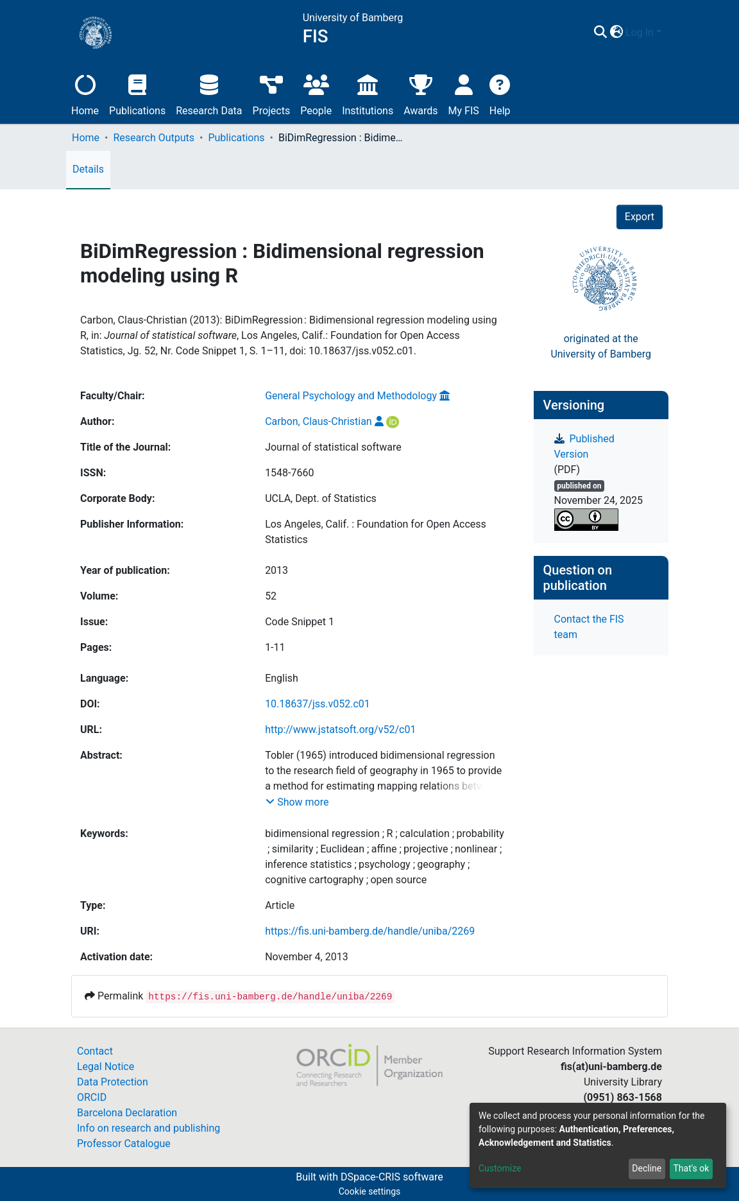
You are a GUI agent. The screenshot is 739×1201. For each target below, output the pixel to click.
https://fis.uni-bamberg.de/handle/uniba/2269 (370, 931)
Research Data (209, 93)
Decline (646, 1168)
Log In (639, 32)
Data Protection (112, 1082)
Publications (137, 93)
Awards (420, 93)
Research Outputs (153, 138)
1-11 (275, 647)
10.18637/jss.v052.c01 (317, 704)
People (316, 93)
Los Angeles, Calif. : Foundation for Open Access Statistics (375, 532)
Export (639, 217)
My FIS (463, 93)
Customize (500, 1168)
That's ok (691, 1168)
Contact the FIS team (589, 627)
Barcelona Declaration (127, 1113)
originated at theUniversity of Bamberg (600, 346)
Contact (95, 1051)
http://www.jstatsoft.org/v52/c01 (340, 729)
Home (85, 93)
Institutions (367, 93)
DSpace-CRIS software (392, 1177)
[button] (616, 32)
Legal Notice (105, 1066)
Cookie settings (370, 1191)
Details (88, 169)
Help (500, 93)
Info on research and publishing (148, 1128)
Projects (272, 93)
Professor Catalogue (124, 1143)
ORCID (91, 1097)
